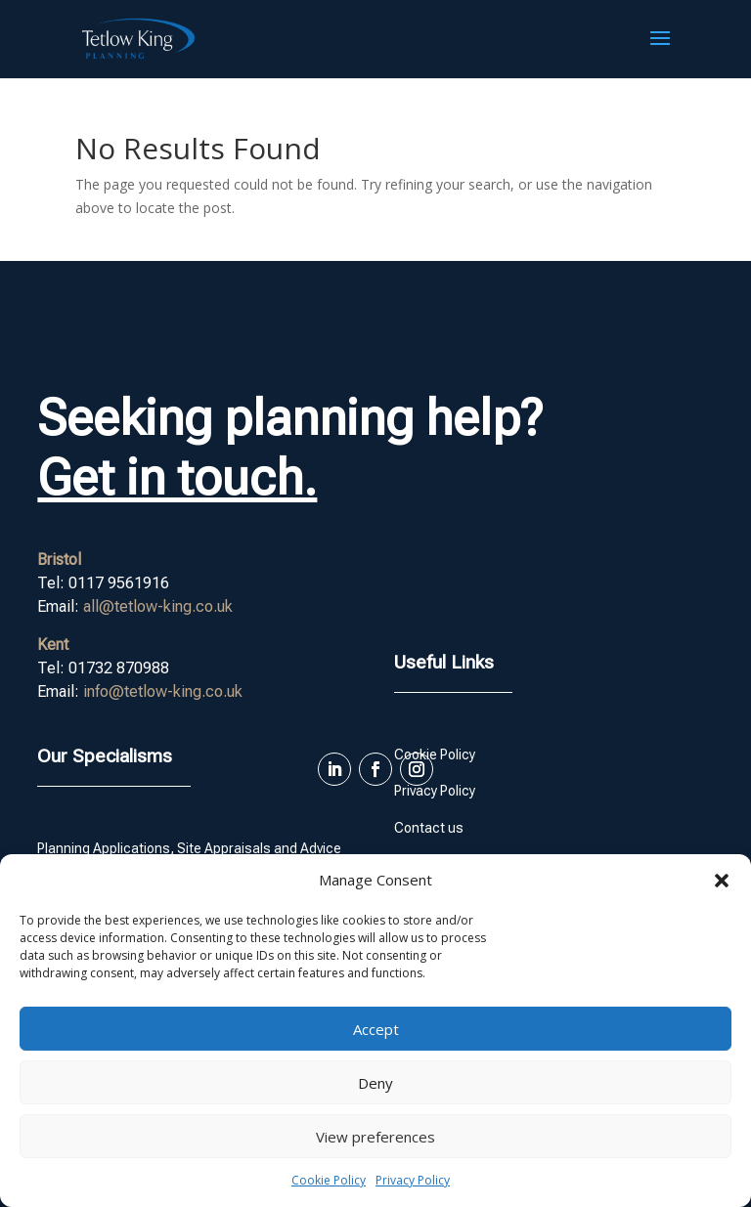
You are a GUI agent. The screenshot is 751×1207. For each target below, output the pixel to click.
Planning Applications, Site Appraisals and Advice (189, 848)
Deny (375, 1083)
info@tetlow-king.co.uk (163, 691)
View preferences (375, 1136)
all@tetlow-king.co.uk (158, 606)
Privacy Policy (413, 1180)
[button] (721, 880)
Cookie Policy (328, 1180)
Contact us (429, 828)
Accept (376, 1029)
